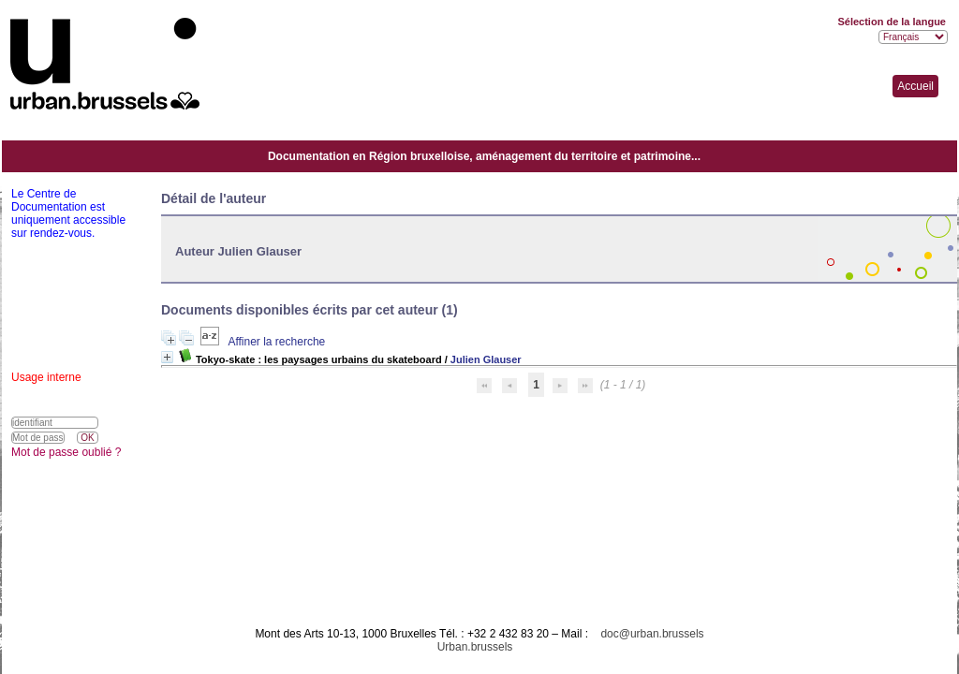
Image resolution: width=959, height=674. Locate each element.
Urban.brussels (475, 646)
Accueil (915, 86)
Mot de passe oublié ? (66, 452)
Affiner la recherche (276, 341)
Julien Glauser (486, 359)
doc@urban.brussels (651, 633)
